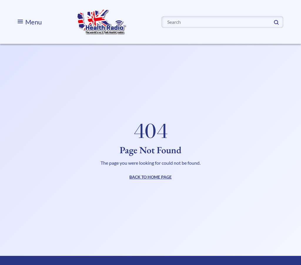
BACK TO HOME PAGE (150, 176)
